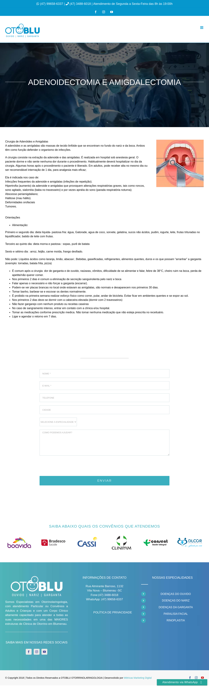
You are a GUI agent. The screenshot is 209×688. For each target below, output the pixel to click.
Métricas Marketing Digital (138, 677)
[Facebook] (29, 652)
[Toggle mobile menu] (202, 27)
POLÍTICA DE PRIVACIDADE (112, 612)
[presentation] (66, 465)
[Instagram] (37, 652)
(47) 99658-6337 (52, 4)
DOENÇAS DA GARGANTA (176, 607)
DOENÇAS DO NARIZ (175, 600)
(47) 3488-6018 (81, 4)
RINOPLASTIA (176, 620)
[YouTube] (44, 652)
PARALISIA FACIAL (176, 613)
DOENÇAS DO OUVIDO (176, 594)
